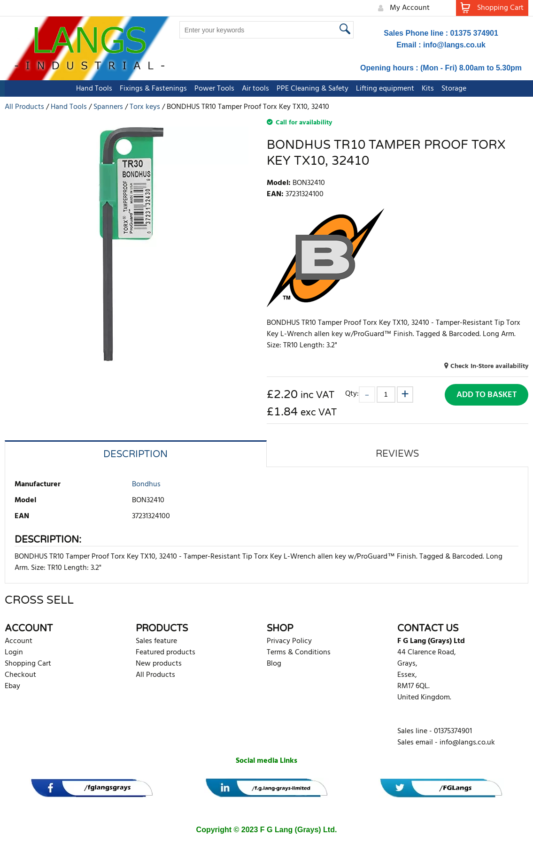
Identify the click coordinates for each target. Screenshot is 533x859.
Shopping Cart (28, 664)
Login (14, 652)
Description (135, 454)
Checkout (20, 675)
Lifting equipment (380, 89)
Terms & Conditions (299, 652)
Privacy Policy (289, 641)
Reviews (397, 454)
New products (159, 664)
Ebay (12, 686)
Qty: (352, 393)
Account (18, 641)
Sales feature (156, 641)
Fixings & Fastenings (148, 89)
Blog (274, 664)
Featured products (165, 652)
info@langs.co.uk (454, 45)
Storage (449, 89)
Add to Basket (486, 395)
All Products (155, 675)
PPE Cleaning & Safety (308, 89)
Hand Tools (89, 89)
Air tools (250, 89)
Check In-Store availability (489, 366)
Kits (423, 89)
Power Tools (210, 89)
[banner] (91, 788)
